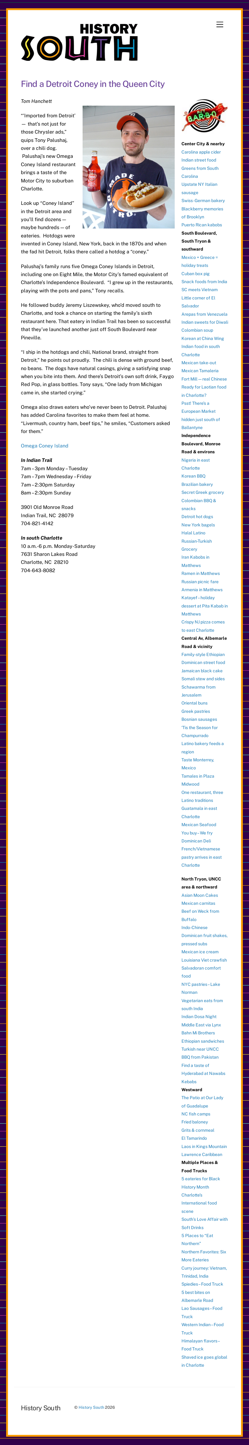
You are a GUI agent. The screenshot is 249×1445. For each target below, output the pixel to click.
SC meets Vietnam (199, 289)
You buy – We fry (196, 832)
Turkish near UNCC (200, 1049)
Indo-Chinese (194, 927)
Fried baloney (194, 1121)
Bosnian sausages (199, 719)
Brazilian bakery (197, 484)
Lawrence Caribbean (201, 1154)
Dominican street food (203, 662)
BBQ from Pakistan (200, 1057)
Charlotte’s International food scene (199, 1203)
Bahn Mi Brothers (198, 1032)
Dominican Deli (196, 840)
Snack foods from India (204, 281)
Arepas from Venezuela (204, 314)
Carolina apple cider (201, 152)
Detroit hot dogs (197, 516)
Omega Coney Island (44, 446)
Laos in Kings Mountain (204, 1146)
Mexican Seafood (198, 824)
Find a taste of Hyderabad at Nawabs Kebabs (203, 1073)
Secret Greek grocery (202, 492)
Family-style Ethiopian (203, 654)
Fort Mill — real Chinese (204, 379)
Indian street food (198, 160)
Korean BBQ (193, 476)
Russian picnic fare (200, 581)
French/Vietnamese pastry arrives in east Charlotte (201, 857)
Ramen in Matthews (200, 573)
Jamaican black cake (202, 670)
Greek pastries (195, 711)
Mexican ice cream (200, 951)
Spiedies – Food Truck (202, 1284)
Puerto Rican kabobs (201, 224)
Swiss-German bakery (203, 200)
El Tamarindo (194, 1138)
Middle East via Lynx (201, 1024)
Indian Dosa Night (198, 1016)
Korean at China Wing (202, 338)
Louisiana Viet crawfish (204, 960)
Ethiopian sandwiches (202, 1041)
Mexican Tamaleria (200, 370)
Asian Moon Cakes (199, 895)
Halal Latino (193, 532)
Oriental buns (194, 703)
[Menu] (220, 25)
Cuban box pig (195, 273)
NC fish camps (195, 1113)
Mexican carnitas (198, 903)
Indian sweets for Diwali (204, 322)
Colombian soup (197, 330)
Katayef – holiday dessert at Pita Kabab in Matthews (204, 605)
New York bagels (198, 524)
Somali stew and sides (203, 678)
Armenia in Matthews (202, 589)
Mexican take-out (198, 362)
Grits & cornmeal (197, 1130)
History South (91, 1407)
